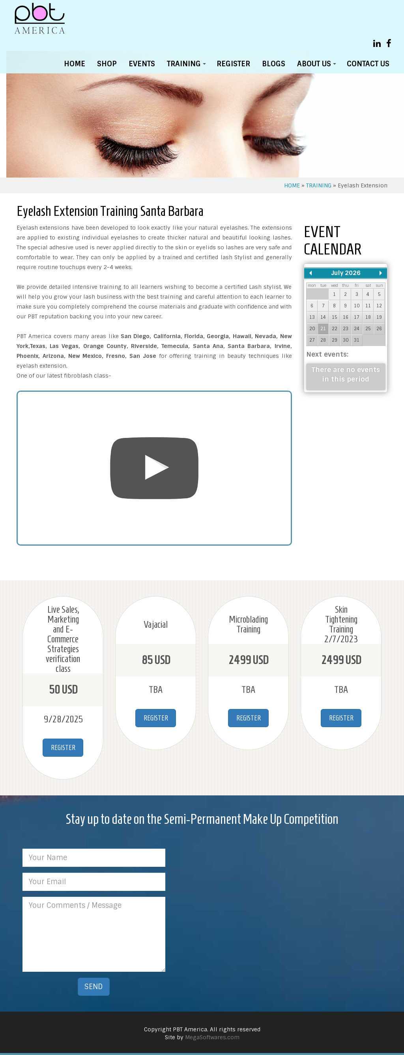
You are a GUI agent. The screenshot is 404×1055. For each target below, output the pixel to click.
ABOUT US (318, 65)
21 (323, 328)
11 (368, 306)
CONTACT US (368, 64)
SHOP (107, 64)
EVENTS (142, 64)
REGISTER (233, 64)
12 (379, 306)
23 (345, 328)
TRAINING (188, 65)
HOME (74, 64)
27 (312, 340)
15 (334, 317)
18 (368, 317)
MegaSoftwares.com (212, 1037)
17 (356, 317)
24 (356, 328)
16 (345, 317)
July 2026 (346, 273)
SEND (93, 986)
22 (334, 328)
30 (345, 340)
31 (356, 340)
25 (368, 328)
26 (379, 328)
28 (323, 340)
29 (334, 340)
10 (356, 306)
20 (312, 328)
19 (379, 317)
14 (323, 317)
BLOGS (273, 64)
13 (312, 317)
